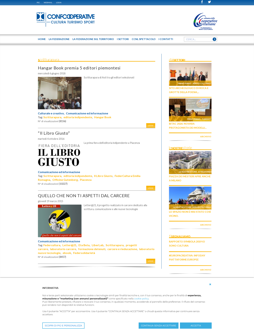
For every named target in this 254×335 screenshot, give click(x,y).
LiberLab (98, 245)
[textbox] (201, 39)
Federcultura (51, 245)
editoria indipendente (78, 117)
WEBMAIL (48, 2)
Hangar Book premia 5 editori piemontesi (79, 67)
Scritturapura (52, 117)
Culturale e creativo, (51, 113)
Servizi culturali (202, 83)
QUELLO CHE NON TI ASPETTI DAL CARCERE (84, 195)
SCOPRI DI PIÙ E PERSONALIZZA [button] (63, 325)
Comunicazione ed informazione (87, 113)
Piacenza (86, 179)
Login (58, 2)
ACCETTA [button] (196, 325)
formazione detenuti (91, 249)
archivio (205, 136)
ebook (67, 252)
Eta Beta (84, 245)
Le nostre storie (188, 172)
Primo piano (184, 83)
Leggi (150, 126)
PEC (38, 2)
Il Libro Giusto (103, 175)
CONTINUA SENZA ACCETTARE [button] (158, 325)
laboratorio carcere (63, 249)
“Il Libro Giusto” (54, 133)
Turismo (206, 119)
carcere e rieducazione (122, 249)
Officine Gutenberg (65, 179)
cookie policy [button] (141, 298)
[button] (210, 284)
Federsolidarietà (84, 252)
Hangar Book (102, 117)
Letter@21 (69, 245)
